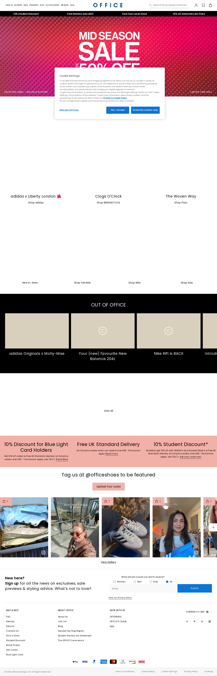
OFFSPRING (116, 616)
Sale (72, 5)
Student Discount (15, 640)
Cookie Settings (169, 671)
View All (108, 410)
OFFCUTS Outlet (118, 621)
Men (26, 5)
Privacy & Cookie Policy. (115, 98)
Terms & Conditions (124, 671)
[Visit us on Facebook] (187, 621)
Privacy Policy (191, 671)
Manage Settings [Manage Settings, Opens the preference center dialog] (69, 110)
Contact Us (12, 630)
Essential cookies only (145, 110)
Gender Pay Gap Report (71, 630)
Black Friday (13, 645)
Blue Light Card (14, 654)
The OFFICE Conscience (71, 640)
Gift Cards (12, 649)
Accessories (53, 5)
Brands (65, 5)
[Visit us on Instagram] (202, 621)
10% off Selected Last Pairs (189, 13)
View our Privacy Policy (120, 597)
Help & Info (12, 610)
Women (18, 5)
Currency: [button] (199, 612)
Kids (42, 5)
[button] (213, 527)
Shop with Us (117, 610)
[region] (110, 93)
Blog (60, 626)
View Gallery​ (108, 562)
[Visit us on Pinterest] (194, 621)
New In (9, 5)
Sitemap (208, 671)
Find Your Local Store (134, 13)
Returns (10, 626)
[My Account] (194, 5)
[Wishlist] (201, 5)
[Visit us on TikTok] (210, 621)
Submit (195, 588)
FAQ (8, 616)
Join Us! (62, 621)
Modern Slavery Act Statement (75, 635)
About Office (66, 610)
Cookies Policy (148, 671)
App (112, 626)
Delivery (10, 621)
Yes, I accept (118, 110)
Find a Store (12, 635)
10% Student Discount (26, 13)
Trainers (33, 5)
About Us (63, 616)
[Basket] (208, 5)
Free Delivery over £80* (80, 13)
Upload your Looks (108, 486)
